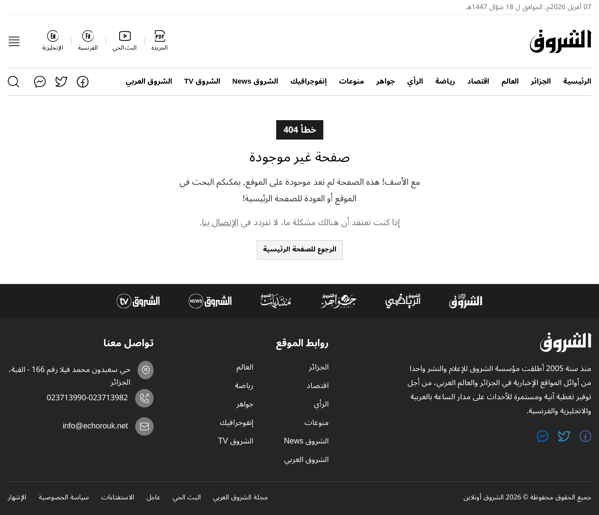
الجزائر (541, 81)
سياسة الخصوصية (63, 498)
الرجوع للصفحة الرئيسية (299, 249)
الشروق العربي (148, 81)
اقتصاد (478, 81)
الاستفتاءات (117, 498)
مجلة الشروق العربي (240, 498)
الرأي (415, 81)
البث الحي (187, 498)
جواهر (385, 81)
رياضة (445, 81)
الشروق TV (202, 81)
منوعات (351, 81)
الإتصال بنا (220, 222)
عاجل (153, 498)
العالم (510, 81)
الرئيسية (577, 81)
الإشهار (17, 498)
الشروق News (255, 81)
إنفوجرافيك (308, 81)
